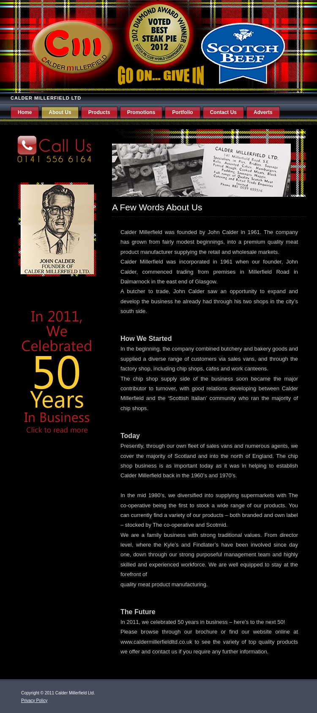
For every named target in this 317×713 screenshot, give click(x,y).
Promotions (141, 112)
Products (99, 112)
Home (25, 112)
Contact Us (223, 112)
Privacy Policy (34, 700)
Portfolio (182, 112)
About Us (60, 112)
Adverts (263, 112)
